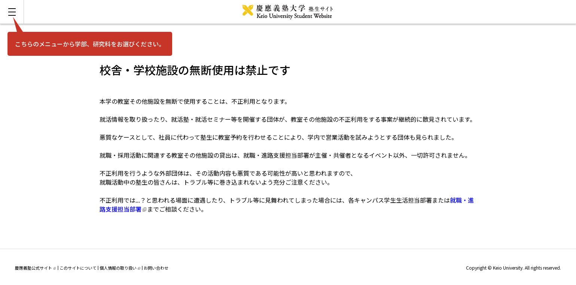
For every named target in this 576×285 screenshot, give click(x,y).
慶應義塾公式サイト (35, 268)
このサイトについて (78, 268)
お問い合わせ (156, 268)
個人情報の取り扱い (120, 268)
